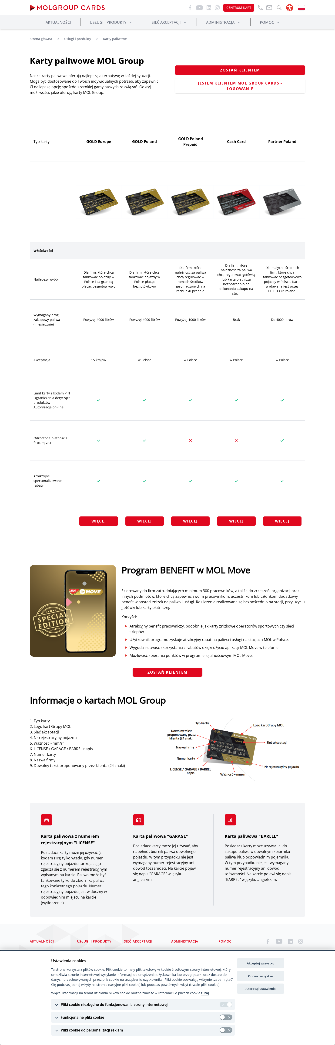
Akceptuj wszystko (260, 963)
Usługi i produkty (77, 39)
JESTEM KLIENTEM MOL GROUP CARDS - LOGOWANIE (240, 86)
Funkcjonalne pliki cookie (82, 1017)
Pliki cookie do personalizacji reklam (92, 1030)
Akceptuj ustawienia (260, 989)
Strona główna (41, 39)
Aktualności (58, 22)
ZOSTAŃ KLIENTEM (240, 70)
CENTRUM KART (238, 7)
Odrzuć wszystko (260, 976)
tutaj (205, 993)
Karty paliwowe (115, 39)
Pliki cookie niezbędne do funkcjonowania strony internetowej (114, 1004)
